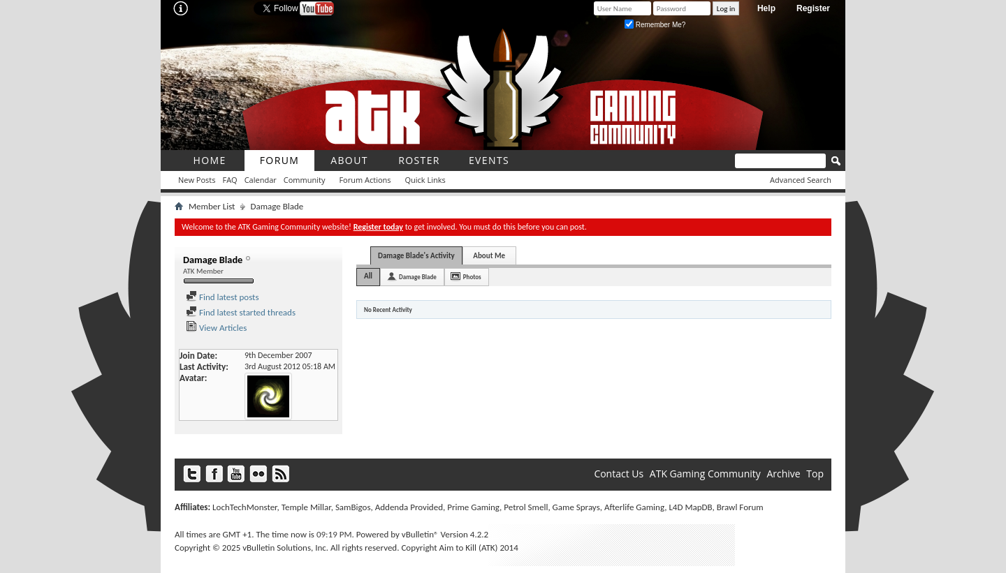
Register (813, 8)
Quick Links (425, 179)
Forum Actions (365, 179)
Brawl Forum (740, 507)
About (349, 160)
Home (209, 160)
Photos (472, 277)
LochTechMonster (244, 507)
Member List (212, 206)
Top (815, 473)
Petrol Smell (526, 507)
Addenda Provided (409, 507)
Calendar (261, 179)
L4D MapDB (690, 507)
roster (419, 160)
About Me (489, 255)
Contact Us (618, 473)
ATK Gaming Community (705, 473)
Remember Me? (655, 25)
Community (305, 179)
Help (766, 8)
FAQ (229, 179)
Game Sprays (576, 507)
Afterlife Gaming (634, 507)
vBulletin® (420, 534)
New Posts (196, 179)
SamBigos (353, 507)
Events (489, 160)
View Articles (216, 327)
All (368, 276)
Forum (280, 160)
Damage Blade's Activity (416, 255)
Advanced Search (800, 179)
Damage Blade (418, 277)
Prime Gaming (473, 507)
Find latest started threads (241, 312)
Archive (783, 473)
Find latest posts (222, 297)
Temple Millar (306, 507)
